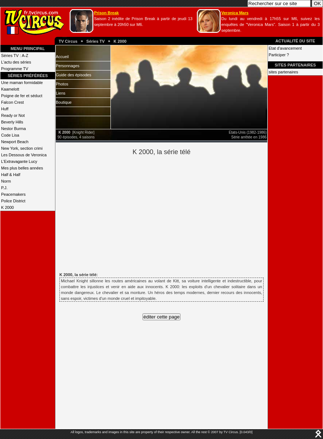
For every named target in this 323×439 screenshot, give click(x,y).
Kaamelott (10, 89)
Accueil (62, 56)
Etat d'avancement (285, 48)
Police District (13, 201)
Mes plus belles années (22, 168)
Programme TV (14, 68)
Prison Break (106, 13)
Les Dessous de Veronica (24, 155)
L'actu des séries (16, 62)
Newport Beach (14, 142)
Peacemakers (13, 194)
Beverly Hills (12, 122)
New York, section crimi (22, 148)
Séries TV (95, 41)
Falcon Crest (12, 102)
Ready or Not (13, 115)
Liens (60, 93)
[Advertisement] (173, 213)
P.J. (4, 188)
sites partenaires (283, 72)
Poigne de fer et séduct (21, 95)
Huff (4, 109)
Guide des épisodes (73, 75)
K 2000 (119, 41)
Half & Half (10, 174)
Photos (62, 84)
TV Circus (68, 41)
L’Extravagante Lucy (19, 161)
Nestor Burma (13, 128)
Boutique (63, 102)
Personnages (67, 66)
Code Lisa (10, 135)
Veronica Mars (235, 13)
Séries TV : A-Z (14, 55)
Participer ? (279, 55)
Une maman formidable (22, 82)
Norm (6, 181)
